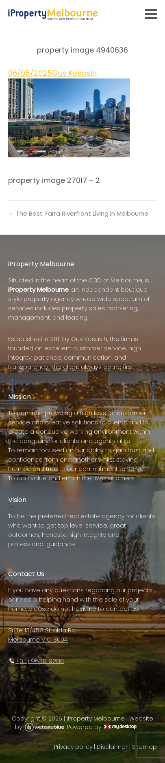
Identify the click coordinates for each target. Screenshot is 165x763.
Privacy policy (73, 747)
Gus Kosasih (74, 73)
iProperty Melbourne (96, 718)
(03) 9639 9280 (36, 661)
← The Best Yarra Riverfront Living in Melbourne (78, 213)
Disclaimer (112, 747)
